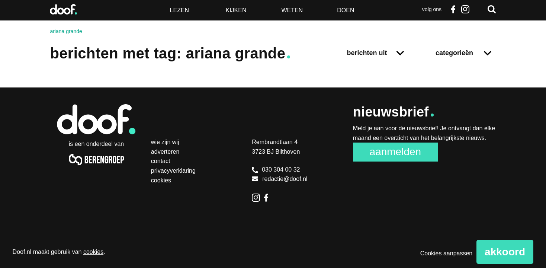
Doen (345, 10)
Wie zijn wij (165, 142)
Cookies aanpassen (446, 253)
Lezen (179, 10)
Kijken (235, 10)
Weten (292, 10)
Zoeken (492, 9)
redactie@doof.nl (279, 179)
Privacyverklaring (173, 171)
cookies (93, 252)
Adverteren (165, 152)
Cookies (161, 180)
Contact (160, 161)
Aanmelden (395, 151)
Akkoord (505, 252)
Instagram (465, 9)
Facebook (453, 9)
